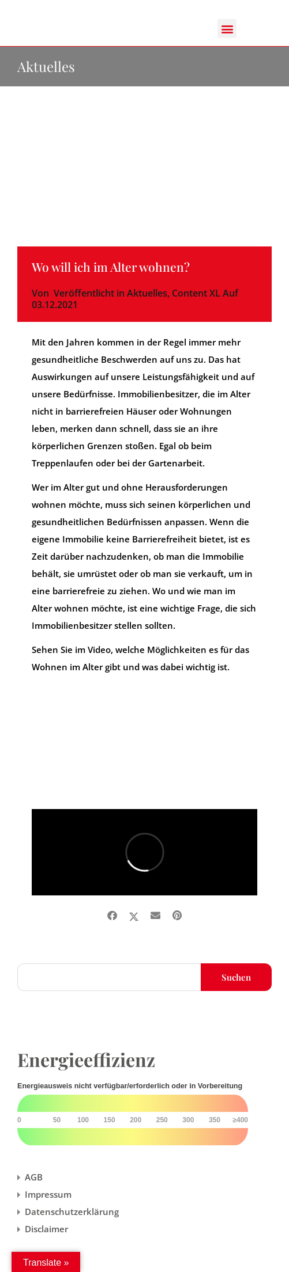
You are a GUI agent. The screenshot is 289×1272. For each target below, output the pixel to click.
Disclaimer (46, 1229)
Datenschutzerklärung (72, 1211)
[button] (227, 28)
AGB (34, 1177)
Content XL (196, 293)
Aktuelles (147, 293)
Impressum (48, 1194)
